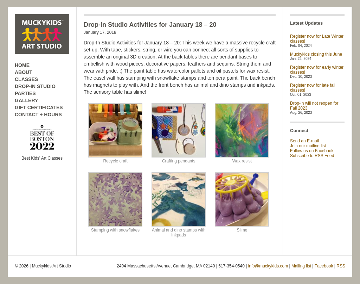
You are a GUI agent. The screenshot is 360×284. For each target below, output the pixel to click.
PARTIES (25, 93)
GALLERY (26, 100)
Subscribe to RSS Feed (312, 155)
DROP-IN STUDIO (35, 86)
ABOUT (23, 72)
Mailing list (301, 266)
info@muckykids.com (268, 266)
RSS (340, 266)
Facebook (324, 266)
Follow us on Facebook (311, 150)
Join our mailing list (308, 145)
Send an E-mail (304, 140)
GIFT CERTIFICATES (39, 107)
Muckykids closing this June (316, 54)
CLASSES (26, 79)
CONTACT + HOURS (38, 114)
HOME (22, 65)
